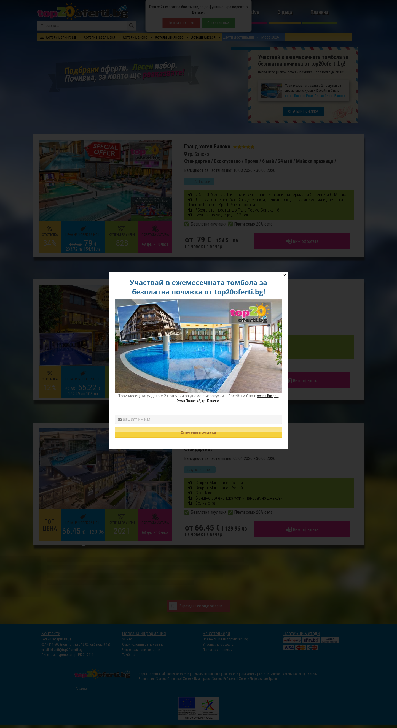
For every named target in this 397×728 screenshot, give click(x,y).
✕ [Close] (284, 275)
